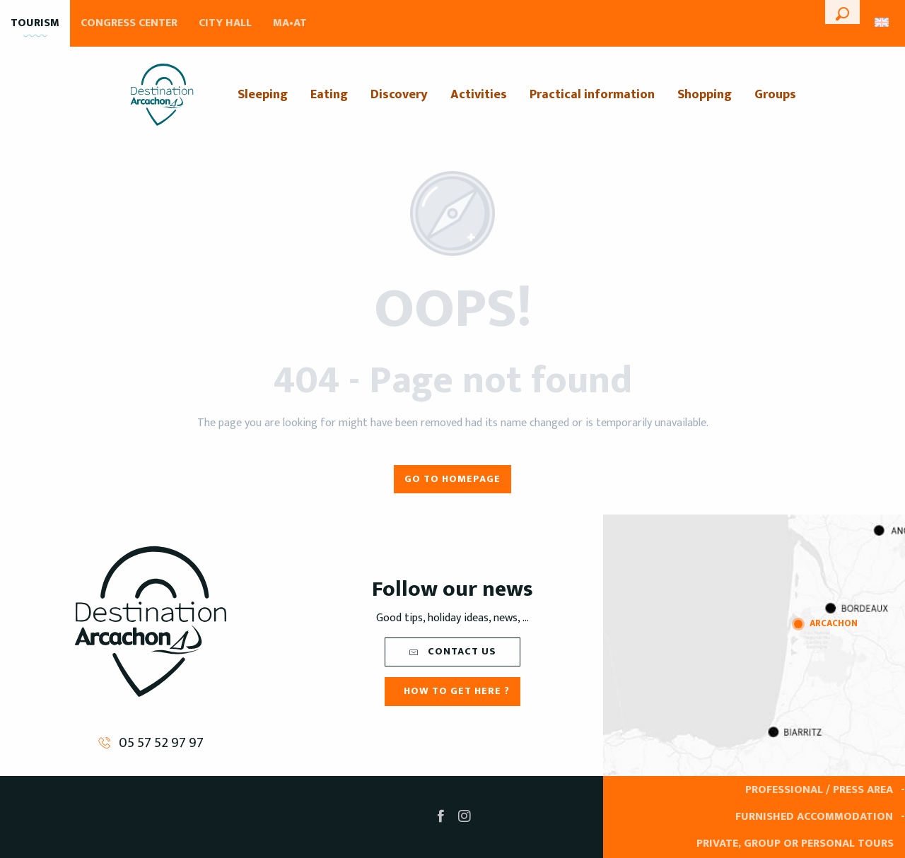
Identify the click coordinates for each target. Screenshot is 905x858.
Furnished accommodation (814, 816)
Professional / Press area (819, 789)
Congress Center (129, 23)
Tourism (35, 23)
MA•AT (290, 23)
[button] (842, 12)
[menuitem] (162, 94)
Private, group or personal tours (795, 843)
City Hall (225, 23)
